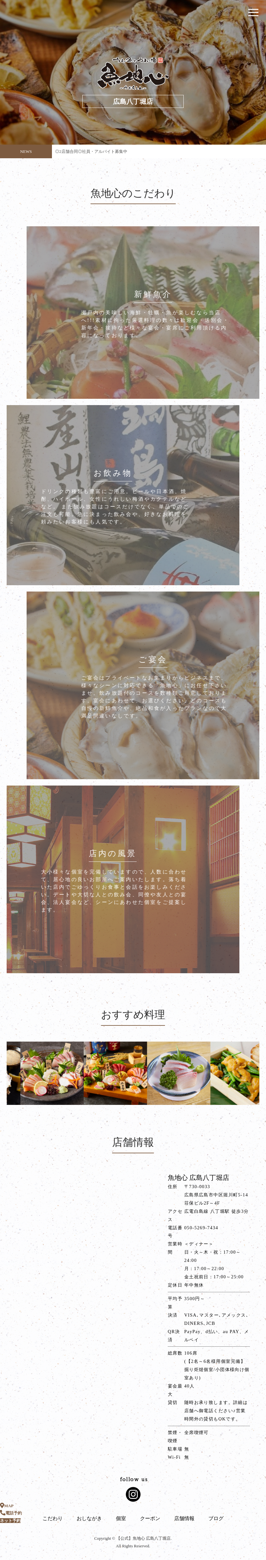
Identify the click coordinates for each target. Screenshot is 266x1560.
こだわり (52, 1518)
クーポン (150, 1518)
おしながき (89, 1518)
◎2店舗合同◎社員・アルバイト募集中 (91, 153)
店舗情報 (184, 1518)
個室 (121, 1518)
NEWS (26, 151)
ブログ (216, 1518)
